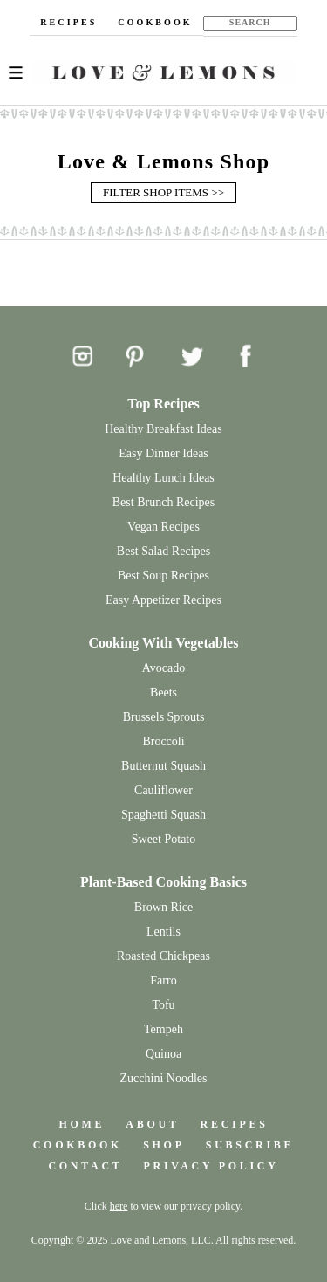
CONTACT (85, 1166)
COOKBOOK (155, 22)
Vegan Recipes (163, 526)
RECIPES (68, 22)
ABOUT (152, 1124)
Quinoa (163, 1053)
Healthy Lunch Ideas (163, 477)
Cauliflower (163, 790)
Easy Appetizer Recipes (163, 600)
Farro (163, 980)
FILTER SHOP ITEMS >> (163, 192)
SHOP (164, 1145)
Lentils (163, 931)
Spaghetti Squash (163, 814)
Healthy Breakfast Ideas (163, 428)
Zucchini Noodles (164, 1078)
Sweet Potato (164, 839)
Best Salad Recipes (163, 551)
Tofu (163, 1004)
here (119, 1206)
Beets (163, 692)
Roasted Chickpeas (163, 956)
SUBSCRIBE (250, 1145)
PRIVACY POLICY (211, 1166)
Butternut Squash (163, 765)
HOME (81, 1124)
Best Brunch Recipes (163, 502)
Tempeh (163, 1029)
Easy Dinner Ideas (163, 453)
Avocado (164, 668)
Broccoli (163, 741)
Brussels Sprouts (164, 716)
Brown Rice (163, 907)
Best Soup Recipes (163, 575)
